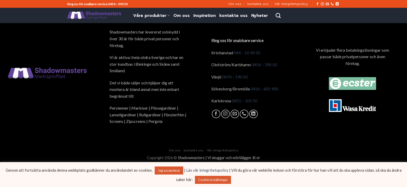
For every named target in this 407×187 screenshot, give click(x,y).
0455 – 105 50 (244, 100)
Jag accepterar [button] (169, 170)
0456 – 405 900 (264, 88)
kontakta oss (258, 3)
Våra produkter (151, 15)
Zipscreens (136, 121)
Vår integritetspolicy (291, 3)
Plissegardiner (163, 107)
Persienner (119, 107)
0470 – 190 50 (235, 76)
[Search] (278, 15)
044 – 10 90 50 (247, 52)
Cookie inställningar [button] (213, 180)
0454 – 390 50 (264, 64)
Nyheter (259, 15)
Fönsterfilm (174, 114)
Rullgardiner (150, 114)
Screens (116, 121)
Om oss (234, 3)
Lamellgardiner (123, 114)
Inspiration (204, 15)
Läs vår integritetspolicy (207, 170)
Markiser (139, 107)
